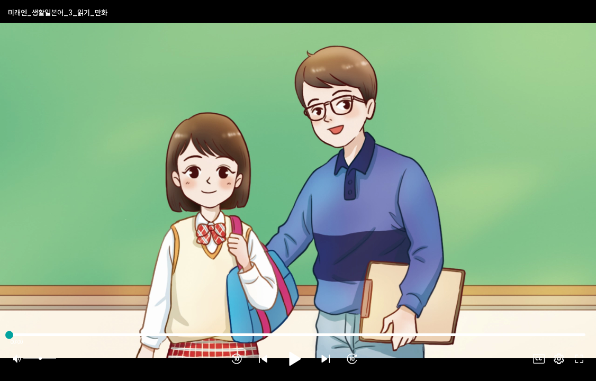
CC (538, 358)
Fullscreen (559, 358)
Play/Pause (294, 359)
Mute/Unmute (17, 358)
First (263, 358)
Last (325, 358)
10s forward (352, 358)
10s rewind (236, 358)
